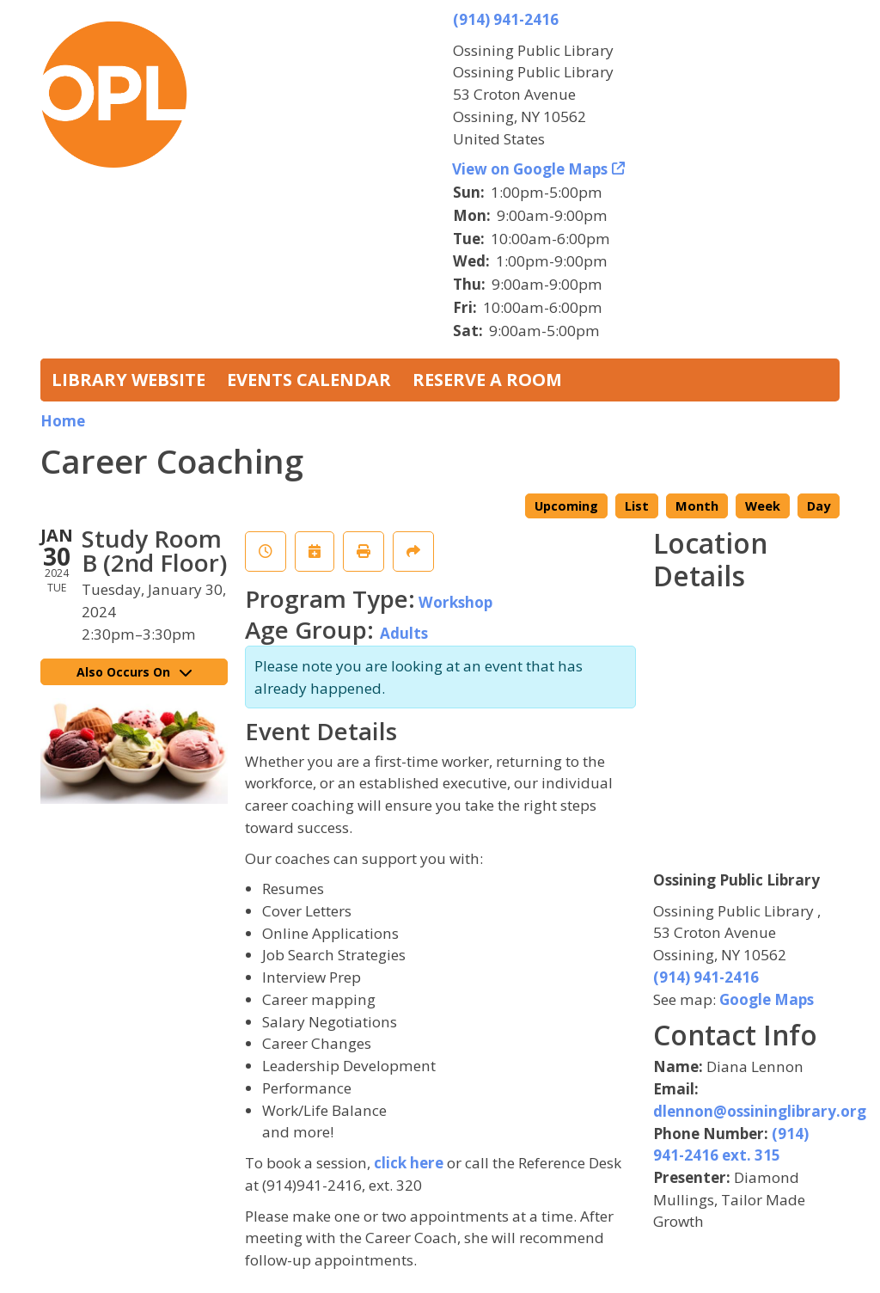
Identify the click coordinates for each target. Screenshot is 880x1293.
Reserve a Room (487, 379)
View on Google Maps (530, 169)
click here (408, 1163)
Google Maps (766, 999)
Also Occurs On (134, 672)
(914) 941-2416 (506, 19)
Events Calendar (309, 379)
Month (696, 506)
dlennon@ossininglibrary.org (759, 1111)
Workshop (455, 602)
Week (762, 506)
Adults (404, 633)
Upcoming (566, 506)
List (637, 506)
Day (818, 506)
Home (62, 421)
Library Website (128, 379)
